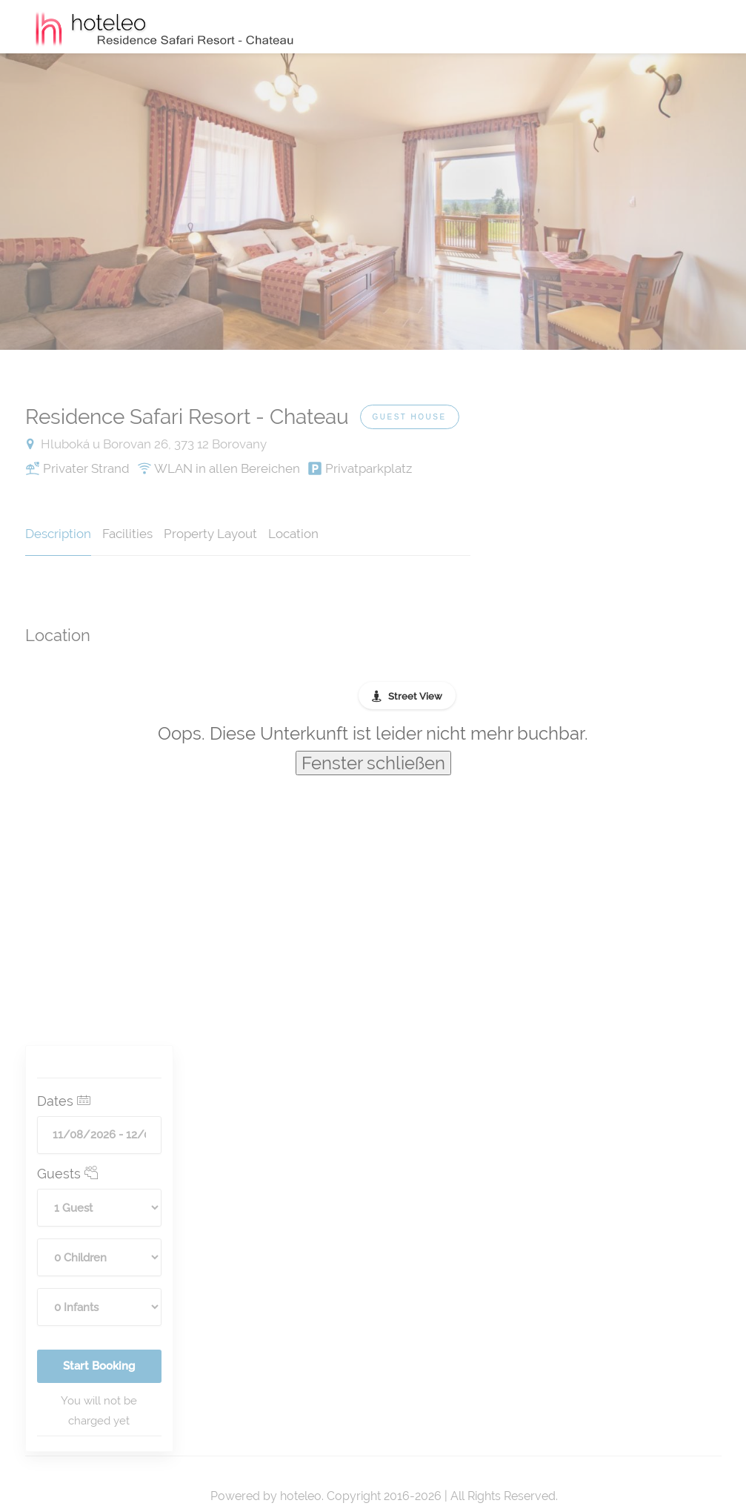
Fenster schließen (373, 763)
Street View (415, 696)
